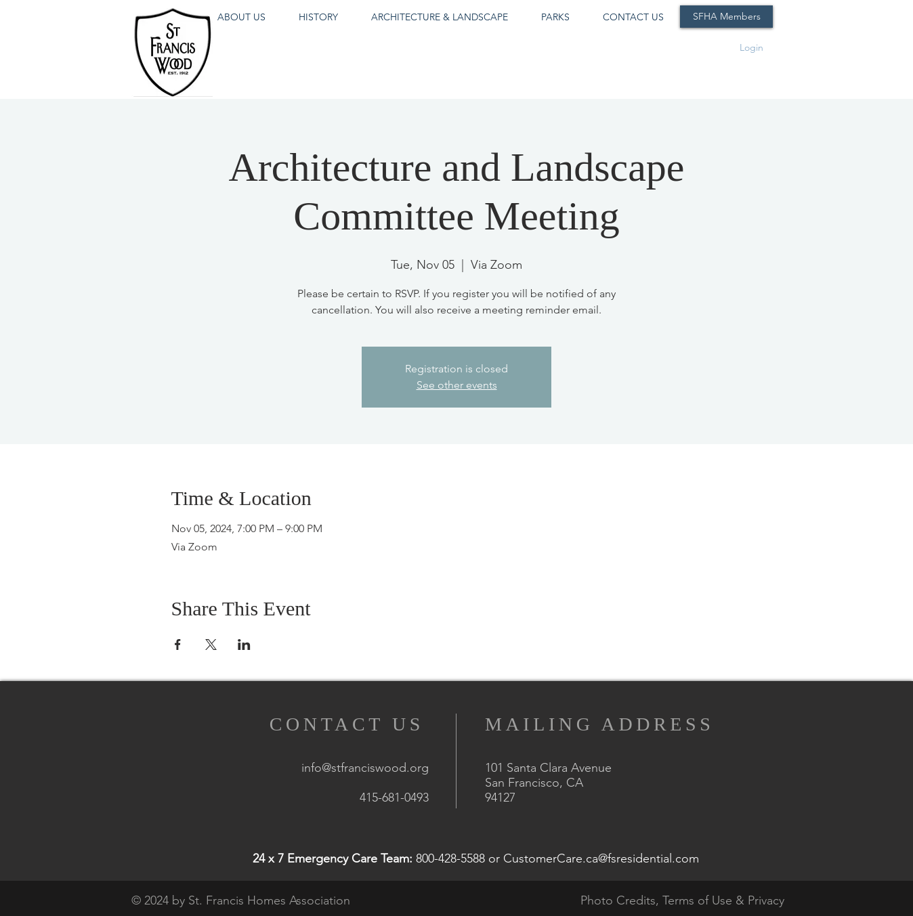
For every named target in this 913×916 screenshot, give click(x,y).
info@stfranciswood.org (365, 767)
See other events (457, 384)
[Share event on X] (211, 644)
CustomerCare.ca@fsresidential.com (601, 858)
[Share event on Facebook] (177, 644)
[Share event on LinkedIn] (244, 644)
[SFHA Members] (726, 16)
